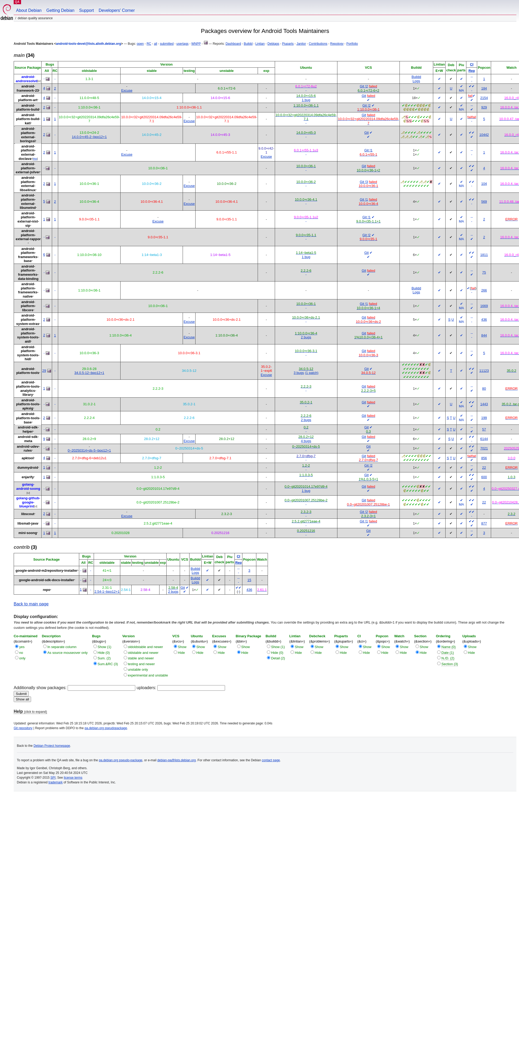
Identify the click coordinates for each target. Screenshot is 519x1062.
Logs (416, 81)
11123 (484, 371)
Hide (181, 653)
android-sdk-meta (28, 439)
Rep (471, 71)
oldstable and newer (143, 653)
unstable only (138, 669)
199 (484, 418)
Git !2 (364, 86)
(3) (25, 547)
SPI (53, 777)
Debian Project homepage (51, 746)
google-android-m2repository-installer (46, 570)
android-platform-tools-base (28, 418)
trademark (55, 782)
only (22, 658)
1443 (484, 404)
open (140, 44)
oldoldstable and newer (145, 647)
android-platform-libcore (28, 306)
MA (461, 90)
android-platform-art (27, 98)
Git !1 (368, 150)
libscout (27, 514)
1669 (484, 306)
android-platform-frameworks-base (28, 255)
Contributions (318, 44)
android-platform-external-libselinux (28, 184)
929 (484, 107)
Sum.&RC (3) (108, 664)
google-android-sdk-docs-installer (46, 580)
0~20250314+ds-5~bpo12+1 (89, 450)
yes (21, 647)
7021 (484, 448)
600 (484, 477)
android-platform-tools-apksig (28, 404)
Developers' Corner (117, 10)
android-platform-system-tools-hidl (28, 353)
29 (44, 371)
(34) (24, 55)
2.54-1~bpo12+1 (106, 592)
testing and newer (141, 664)
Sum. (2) (104, 658)
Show (182, 647)
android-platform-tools (27, 371)
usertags (182, 44)
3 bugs (299, 373)
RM (35, 158)
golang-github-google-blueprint (28, 502)
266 (484, 290)
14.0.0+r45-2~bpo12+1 (89, 137)
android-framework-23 (28, 88)
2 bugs (306, 337)
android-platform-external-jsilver (28, 168)
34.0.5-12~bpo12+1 (89, 373)
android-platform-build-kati (28, 119)
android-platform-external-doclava (27, 152)
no (21, 653)
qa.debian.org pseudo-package (120, 760)
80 (484, 389)
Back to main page (31, 604)
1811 (484, 255)
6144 (484, 439)
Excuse (126, 90)
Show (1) (104, 647)
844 (484, 335)
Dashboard (233, 44)
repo (46, 590)
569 (484, 202)
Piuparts (288, 44)
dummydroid (27, 468)
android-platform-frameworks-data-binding (28, 272)
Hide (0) (104, 653)
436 (484, 320)
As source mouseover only (67, 653)
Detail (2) (278, 658)
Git (364, 96)
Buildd (248, 44)
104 (484, 184)
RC (149, 44)
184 (484, 88)
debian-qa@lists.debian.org (176, 760)
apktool (28, 458)
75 (484, 272)
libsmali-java (27, 523)
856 (484, 458)
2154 (484, 98)
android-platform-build (27, 107)
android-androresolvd (26, 79)
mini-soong (27, 533)
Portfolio (352, 44)
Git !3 (364, 182)
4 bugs (306, 441)
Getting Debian (60, 10)
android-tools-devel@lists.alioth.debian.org (88, 44)
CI (471, 64)
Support (86, 10)
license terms (73, 777)
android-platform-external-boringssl (28, 135)
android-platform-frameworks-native (28, 290)
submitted (167, 44)
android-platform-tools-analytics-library (28, 388)
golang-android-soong (28, 486)
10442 (484, 135)
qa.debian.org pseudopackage (105, 728)
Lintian (260, 44)
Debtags (273, 44)
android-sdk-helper (28, 429)
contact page (271, 760)
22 (484, 468)
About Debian (29, 10)
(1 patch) (311, 373)
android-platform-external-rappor (28, 235)
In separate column (62, 647)
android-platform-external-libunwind (28, 201)
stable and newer (141, 658)
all (155, 44)
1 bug (306, 100)
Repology (337, 44)
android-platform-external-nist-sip (28, 219)
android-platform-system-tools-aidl (28, 335)
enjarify (28, 477)
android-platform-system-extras (27, 319)
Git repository (23, 728)
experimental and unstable (148, 675)
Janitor (301, 44)
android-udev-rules (28, 448)
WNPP (196, 44)
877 (484, 523)
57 (484, 429)
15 (249, 580)
